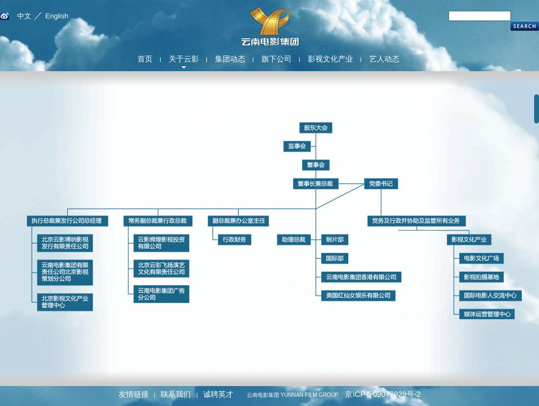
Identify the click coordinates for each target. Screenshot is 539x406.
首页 (145, 58)
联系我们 (176, 394)
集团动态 (230, 58)
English (56, 16)
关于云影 (184, 58)
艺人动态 (384, 58)
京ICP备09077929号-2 (382, 394)
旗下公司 (276, 58)
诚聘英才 (218, 394)
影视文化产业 (330, 58)
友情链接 (134, 394)
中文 (24, 16)
